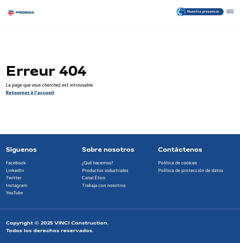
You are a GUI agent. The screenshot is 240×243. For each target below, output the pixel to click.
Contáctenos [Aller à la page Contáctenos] (180, 149)
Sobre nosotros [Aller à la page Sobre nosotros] (108, 149)
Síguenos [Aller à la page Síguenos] (21, 149)
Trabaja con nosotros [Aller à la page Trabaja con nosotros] (104, 185)
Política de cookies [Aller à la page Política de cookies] (177, 163)
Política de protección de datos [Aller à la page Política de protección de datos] (190, 170)
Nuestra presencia (198, 11)
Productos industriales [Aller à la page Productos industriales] (105, 170)
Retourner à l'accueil (30, 92)
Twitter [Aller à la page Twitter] (13, 178)
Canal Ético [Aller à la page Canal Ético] (93, 178)
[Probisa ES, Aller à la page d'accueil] (21, 12)
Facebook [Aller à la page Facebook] (16, 163)
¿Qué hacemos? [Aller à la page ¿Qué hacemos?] (97, 163)
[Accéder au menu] (229, 11)
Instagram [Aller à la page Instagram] (16, 185)
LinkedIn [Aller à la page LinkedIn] (15, 170)
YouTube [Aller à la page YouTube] (14, 192)
